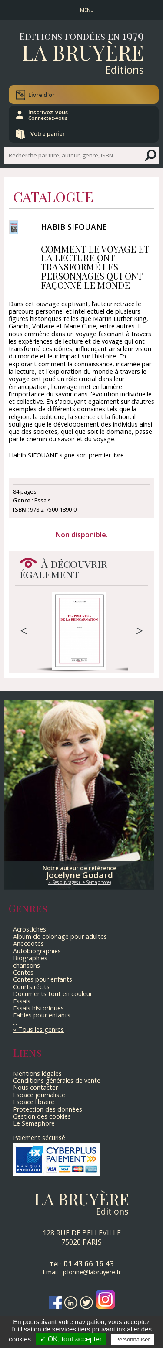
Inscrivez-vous (48, 114)
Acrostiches (29, 929)
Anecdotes (28, 943)
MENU (87, 10)
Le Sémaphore (34, 1123)
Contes (23, 972)
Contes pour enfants (42, 979)
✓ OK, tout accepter (71, 1339)
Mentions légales (37, 1073)
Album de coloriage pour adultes (60, 936)
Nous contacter (35, 1087)
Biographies (30, 958)
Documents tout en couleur (52, 994)
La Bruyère (83, 52)
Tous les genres (41, 1029)
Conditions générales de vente (56, 1080)
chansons (26, 965)
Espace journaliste (39, 1095)
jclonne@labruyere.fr (92, 1272)
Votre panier (47, 133)
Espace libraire (33, 1102)
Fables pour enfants (41, 1015)
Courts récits (31, 987)
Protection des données (47, 1109)
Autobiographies (37, 951)
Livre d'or (41, 95)
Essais (21, 1001)
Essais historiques (38, 1008)
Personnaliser (132, 1339)
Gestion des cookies (42, 1116)
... (15, 1022)
